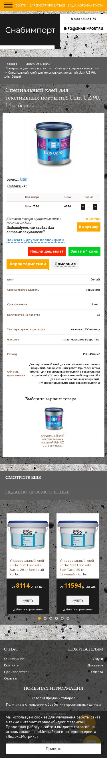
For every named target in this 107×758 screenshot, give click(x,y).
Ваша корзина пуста (85, 5)
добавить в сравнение (28, 609)
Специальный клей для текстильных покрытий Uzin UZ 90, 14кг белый (53, 426)
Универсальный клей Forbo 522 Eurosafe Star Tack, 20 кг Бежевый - (77, 567)
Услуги (97, 658)
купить (28, 600)
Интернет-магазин (39, 64)
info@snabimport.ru (83, 28)
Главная (11, 64)
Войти (20, 5)
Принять (53, 748)
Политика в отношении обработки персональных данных (53, 704)
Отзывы (10, 678)
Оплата (97, 672)
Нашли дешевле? (47, 251)
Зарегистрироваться (47, 5)
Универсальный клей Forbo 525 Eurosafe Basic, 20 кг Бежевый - (28, 567)
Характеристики (28, 264)
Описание (65, 264)
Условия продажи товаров (53, 698)
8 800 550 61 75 (83, 19)
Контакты (11, 665)
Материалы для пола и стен (26, 68)
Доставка (95, 665)
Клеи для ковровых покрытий (77, 68)
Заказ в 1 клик (84, 251)
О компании (14, 658)
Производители (16, 672)
